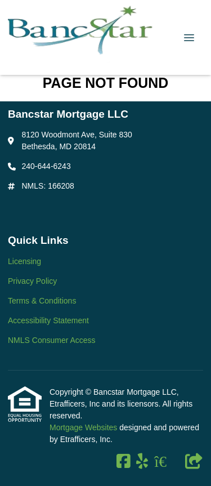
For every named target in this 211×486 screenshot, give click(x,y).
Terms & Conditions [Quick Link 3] (42, 300)
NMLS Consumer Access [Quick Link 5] (52, 340)
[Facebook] (123, 461)
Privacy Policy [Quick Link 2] (32, 281)
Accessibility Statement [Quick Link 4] (48, 320)
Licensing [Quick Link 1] (24, 261)
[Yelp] (142, 461)
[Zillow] (166, 461)
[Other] (194, 461)
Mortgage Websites (84, 427)
